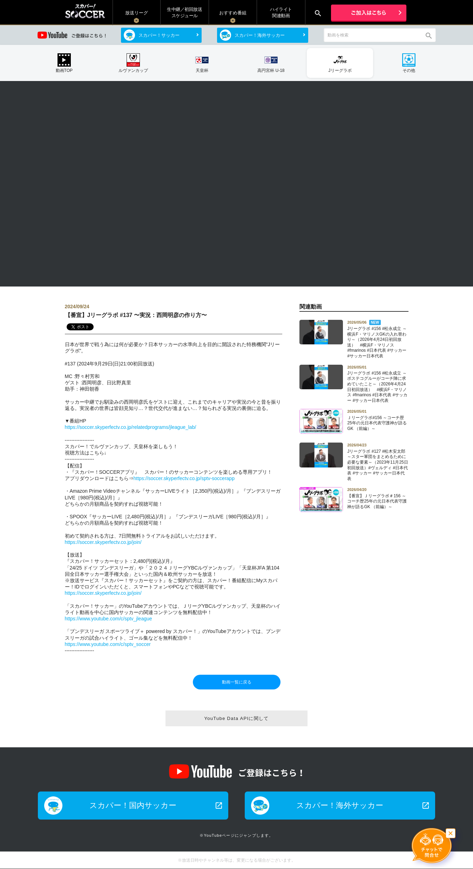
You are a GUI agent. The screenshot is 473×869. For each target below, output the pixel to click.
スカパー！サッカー (159, 35)
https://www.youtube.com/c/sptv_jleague (108, 618)
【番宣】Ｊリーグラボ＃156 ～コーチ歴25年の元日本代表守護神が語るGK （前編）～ (377, 498)
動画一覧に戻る (236, 682)
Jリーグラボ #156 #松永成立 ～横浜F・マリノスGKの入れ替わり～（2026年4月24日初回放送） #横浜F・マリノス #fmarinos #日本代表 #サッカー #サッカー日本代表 (377, 339)
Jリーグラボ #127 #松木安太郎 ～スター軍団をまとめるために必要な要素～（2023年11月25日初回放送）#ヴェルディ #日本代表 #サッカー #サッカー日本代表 (377, 462)
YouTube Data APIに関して (236, 718)
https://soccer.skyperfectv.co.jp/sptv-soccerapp (184, 478)
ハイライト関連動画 (281, 12)
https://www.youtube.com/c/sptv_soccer (108, 644)
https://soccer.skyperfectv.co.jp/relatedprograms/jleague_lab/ (130, 427)
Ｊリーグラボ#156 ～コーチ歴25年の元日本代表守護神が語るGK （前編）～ (377, 420)
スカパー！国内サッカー (156, 805)
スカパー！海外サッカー (260, 35)
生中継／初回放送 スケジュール (184, 12)
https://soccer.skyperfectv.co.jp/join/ (103, 542)
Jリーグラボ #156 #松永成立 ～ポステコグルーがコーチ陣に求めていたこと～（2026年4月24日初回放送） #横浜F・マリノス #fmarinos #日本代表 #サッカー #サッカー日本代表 (377, 384)
